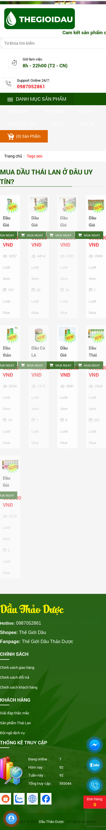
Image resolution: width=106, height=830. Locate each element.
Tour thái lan (21, 123)
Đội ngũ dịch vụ (12, 732)
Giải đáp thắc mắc (14, 712)
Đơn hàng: (94, 802)
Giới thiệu (54, 111)
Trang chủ (18, 111)
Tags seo (34, 156)
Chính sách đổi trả (14, 677)
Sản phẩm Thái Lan (15, 722)
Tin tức (57, 123)
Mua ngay (32, 235)
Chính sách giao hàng (17, 667)
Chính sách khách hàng (18, 687)
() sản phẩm (23, 136)
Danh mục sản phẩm (36, 99)
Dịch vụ (85, 111)
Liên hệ (87, 123)
